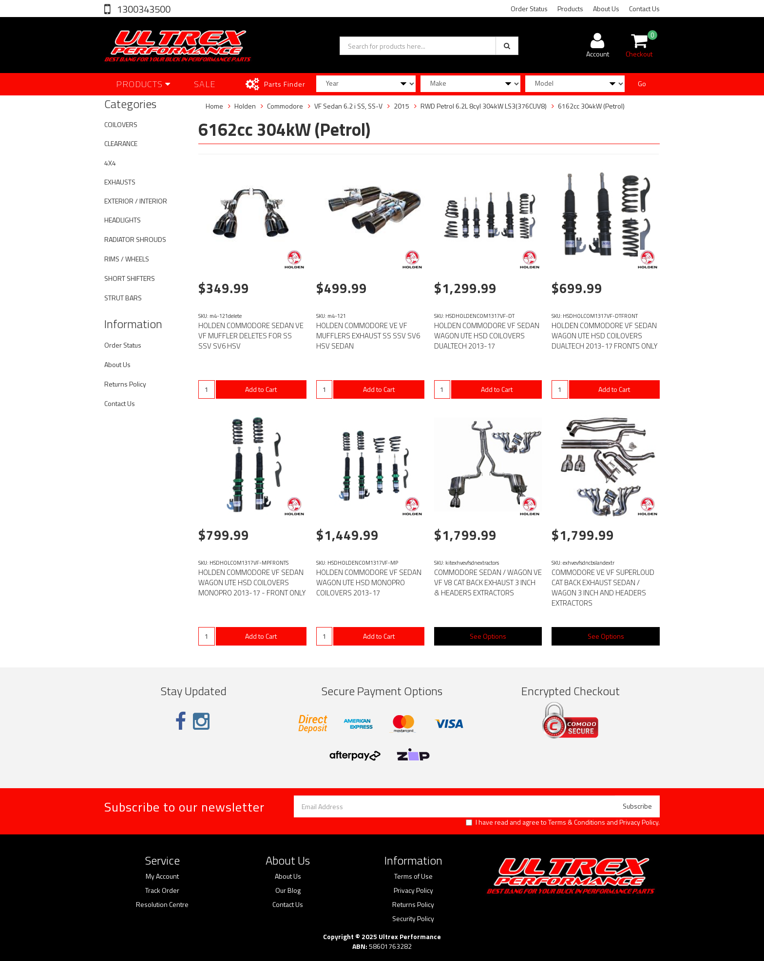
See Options (488, 636)
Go (642, 83)
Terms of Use (413, 876)
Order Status (529, 8)
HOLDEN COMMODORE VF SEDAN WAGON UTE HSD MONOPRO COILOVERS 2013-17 (368, 582)
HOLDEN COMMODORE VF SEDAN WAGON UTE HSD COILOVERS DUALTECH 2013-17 (486, 335)
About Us (606, 8)
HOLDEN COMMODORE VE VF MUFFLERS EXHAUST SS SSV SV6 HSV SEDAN (368, 335)
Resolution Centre (162, 904)
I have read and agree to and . (563, 822)
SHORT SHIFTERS (129, 278)
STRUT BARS (123, 298)
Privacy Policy (638, 822)
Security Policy (413, 919)
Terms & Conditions (576, 822)
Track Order (162, 890)
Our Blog (288, 890)
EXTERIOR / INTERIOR (135, 201)
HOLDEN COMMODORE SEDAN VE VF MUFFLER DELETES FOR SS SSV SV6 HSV (251, 335)
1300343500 (143, 9)
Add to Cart (261, 389)
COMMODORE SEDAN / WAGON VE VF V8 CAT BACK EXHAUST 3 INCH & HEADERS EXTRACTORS (488, 582)
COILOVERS (120, 124)
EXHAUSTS (119, 182)
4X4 (110, 163)
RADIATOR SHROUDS (135, 239)
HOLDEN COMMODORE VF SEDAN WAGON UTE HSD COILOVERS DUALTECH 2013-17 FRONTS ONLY (605, 335)
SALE (205, 84)
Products (570, 8)
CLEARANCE (120, 143)
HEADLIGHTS (122, 220)
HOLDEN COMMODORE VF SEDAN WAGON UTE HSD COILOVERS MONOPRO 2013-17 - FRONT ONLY (252, 582)
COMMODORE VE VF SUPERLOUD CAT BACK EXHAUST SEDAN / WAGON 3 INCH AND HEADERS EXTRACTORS (603, 588)
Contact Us (644, 8)
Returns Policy (125, 384)
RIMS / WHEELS (126, 259)
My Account (162, 876)
